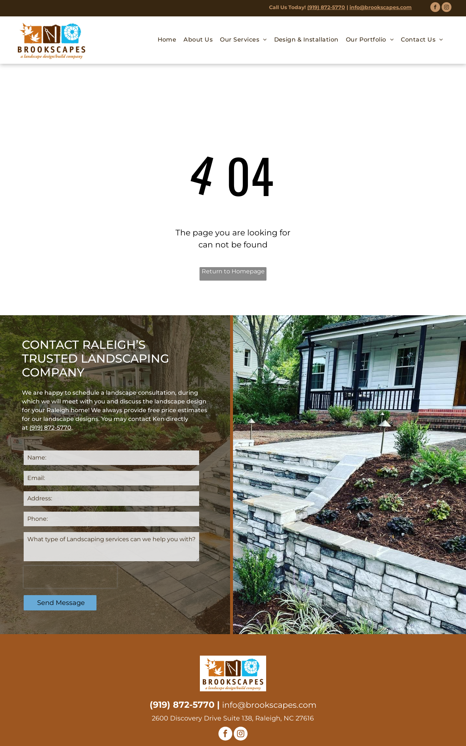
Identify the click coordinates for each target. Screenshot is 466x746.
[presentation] (70, 577)
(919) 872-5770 (326, 7)
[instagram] (446, 8)
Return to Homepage (233, 271)
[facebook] (435, 8)
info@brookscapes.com (381, 7)
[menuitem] (167, 40)
